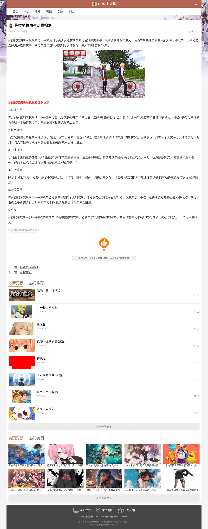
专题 (60, 11)
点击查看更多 (104, 426)
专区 (71, 11)
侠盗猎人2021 (29, 267)
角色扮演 (45, 18)
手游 (27, 11)
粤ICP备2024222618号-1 (117, 516)
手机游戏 (35, 18)
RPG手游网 (24, 18)
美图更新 (15, 438)
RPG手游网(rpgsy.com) (92, 516)
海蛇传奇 (26, 272)
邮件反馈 (126, 510)
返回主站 (82, 510)
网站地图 (104, 510)
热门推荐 (36, 283)
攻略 (38, 11)
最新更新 (15, 283)
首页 (16, 11)
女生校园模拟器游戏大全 (23, 230)
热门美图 (36, 438)
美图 (49, 11)
